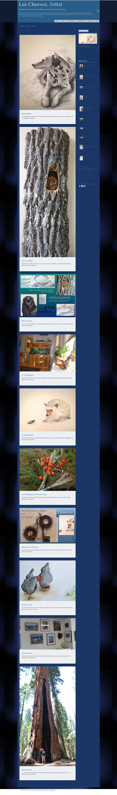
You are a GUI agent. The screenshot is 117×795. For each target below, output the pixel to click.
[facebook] (96, 790)
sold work (85, 178)
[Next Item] (94, 38)
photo (80, 178)
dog (88, 175)
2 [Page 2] (47, 783)
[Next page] (54, 783)
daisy (85, 175)
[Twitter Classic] (82, 186)
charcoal (81, 175)
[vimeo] (92, 790)
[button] (98, 10)
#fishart (88, 170)
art (93, 173)
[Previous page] (40, 783)
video (90, 178)
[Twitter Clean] (94, 790)
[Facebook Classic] (80, 186)
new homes (93, 175)
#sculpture (88, 173)
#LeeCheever (82, 170)
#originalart (82, 173)
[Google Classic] (85, 186)
